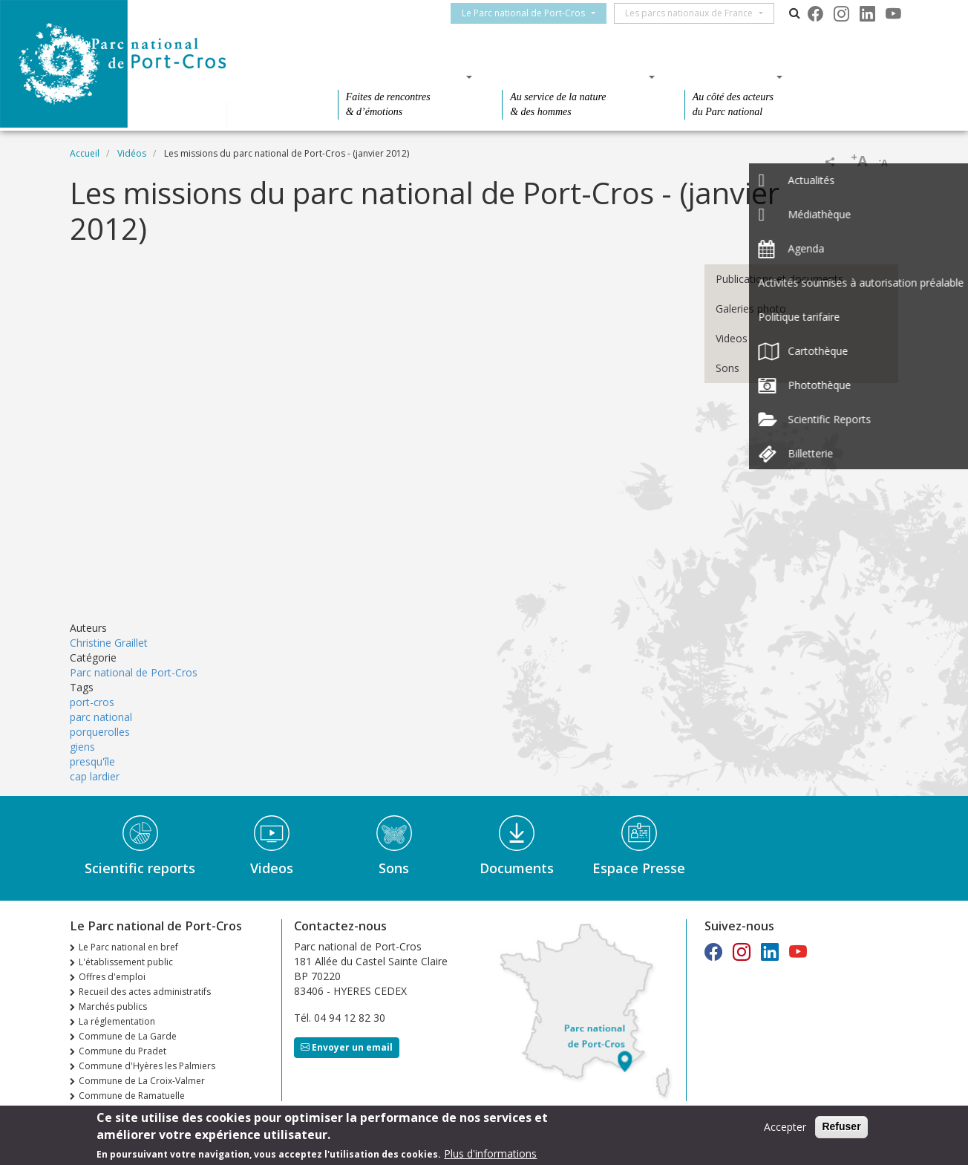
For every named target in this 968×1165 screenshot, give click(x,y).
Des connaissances (573, 76)
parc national (101, 717)
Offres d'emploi (112, 976)
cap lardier (95, 776)
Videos (732, 338)
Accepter (785, 1127)
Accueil (84, 153)
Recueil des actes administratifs (145, 991)
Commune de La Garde (128, 1036)
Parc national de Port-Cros (133, 672)
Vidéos (131, 153)
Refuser (841, 1126)
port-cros (92, 702)
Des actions (729, 76)
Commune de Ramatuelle (132, 1095)
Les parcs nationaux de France (698, 13)
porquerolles (100, 732)
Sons (727, 368)
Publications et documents (779, 279)
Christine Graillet (109, 643)
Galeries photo (751, 308)
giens (82, 747)
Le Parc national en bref (128, 947)
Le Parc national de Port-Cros (532, 13)
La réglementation (117, 1021)
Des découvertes (400, 76)
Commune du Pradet (122, 1051)
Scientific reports (140, 868)
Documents (517, 868)
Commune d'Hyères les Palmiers (147, 1066)
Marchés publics (113, 1006)
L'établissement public (126, 962)
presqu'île (92, 761)
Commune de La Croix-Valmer (142, 1080)
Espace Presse (638, 868)
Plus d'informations (490, 1153)
